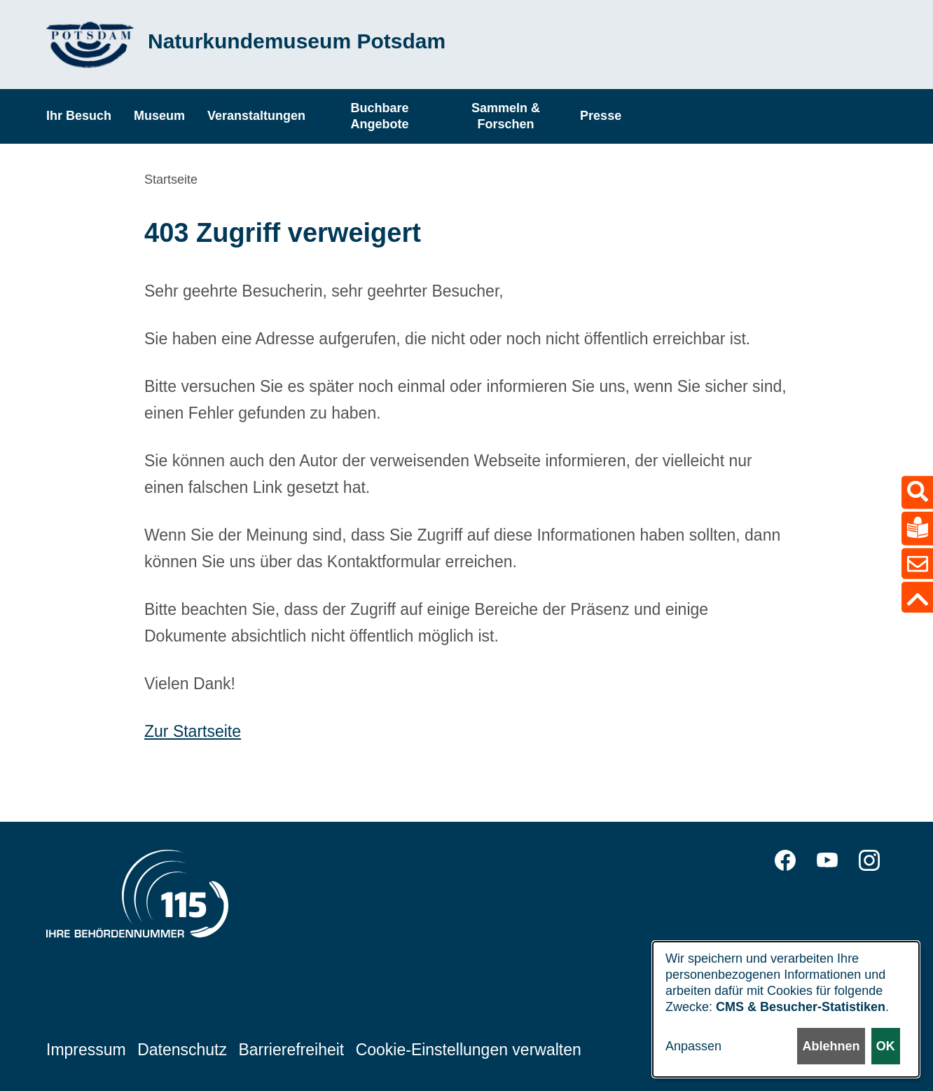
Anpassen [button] (693, 1046)
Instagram (869, 860)
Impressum (86, 1050)
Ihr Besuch (78, 116)
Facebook (785, 860)
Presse (600, 116)
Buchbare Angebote (380, 116)
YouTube (827, 860)
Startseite (171, 179)
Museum (159, 116)
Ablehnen (830, 1046)
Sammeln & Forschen (505, 116)
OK (885, 1046)
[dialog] (786, 1009)
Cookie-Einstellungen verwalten (468, 1050)
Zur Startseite (192, 731)
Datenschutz (182, 1050)
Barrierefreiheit (291, 1050)
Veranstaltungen (256, 116)
